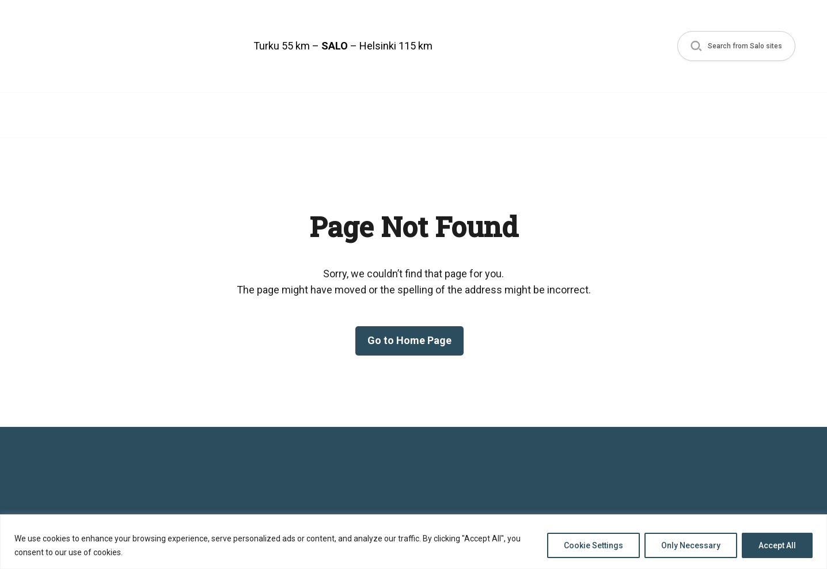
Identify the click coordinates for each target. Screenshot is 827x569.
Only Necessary (690, 545)
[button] (736, 46)
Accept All (777, 545)
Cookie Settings (593, 545)
